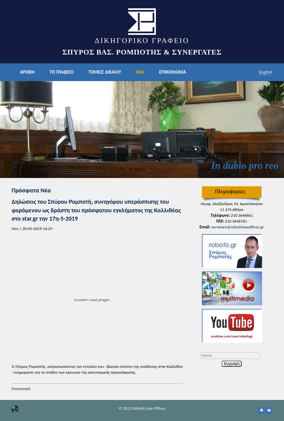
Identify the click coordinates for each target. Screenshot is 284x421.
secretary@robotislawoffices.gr (237, 226)
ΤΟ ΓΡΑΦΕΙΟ (61, 72)
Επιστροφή (21, 388)
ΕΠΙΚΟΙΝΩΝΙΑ (172, 72)
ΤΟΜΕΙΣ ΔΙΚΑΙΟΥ (104, 72)
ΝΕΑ (140, 72)
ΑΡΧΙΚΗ (27, 72)
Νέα (15, 228)
